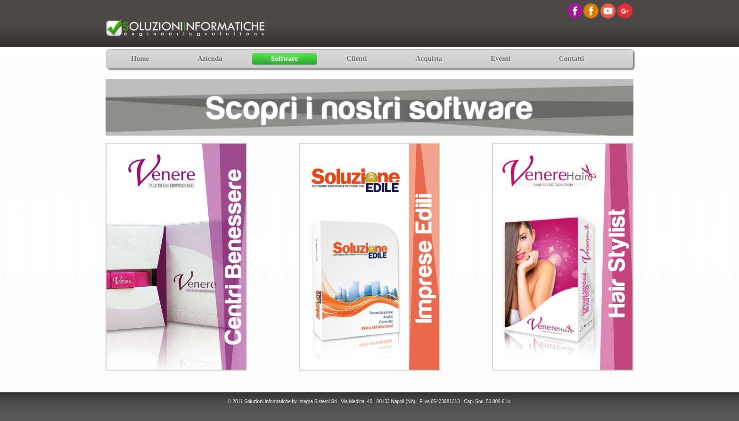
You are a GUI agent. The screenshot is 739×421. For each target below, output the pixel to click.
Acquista (428, 58)
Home (140, 58)
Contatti (571, 58)
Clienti (356, 58)
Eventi (500, 58)
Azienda (209, 58)
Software (284, 58)
